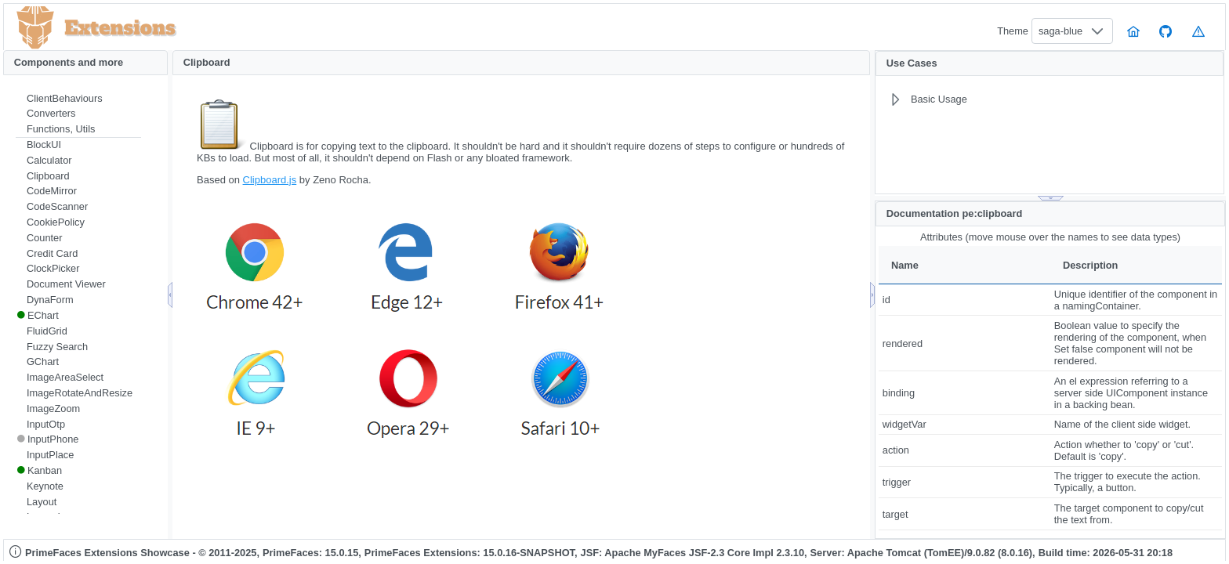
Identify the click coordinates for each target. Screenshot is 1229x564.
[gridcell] (964, 300)
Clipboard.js (270, 180)
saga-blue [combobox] (1060, 31)
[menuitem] (78, 99)
